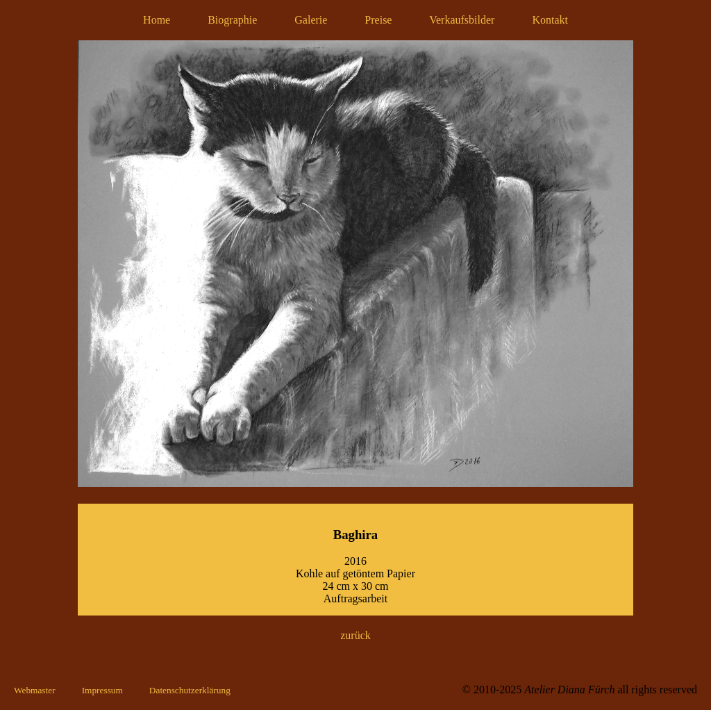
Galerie (310, 20)
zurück (355, 635)
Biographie (232, 20)
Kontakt (550, 20)
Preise (378, 20)
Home (156, 20)
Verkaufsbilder (461, 20)
